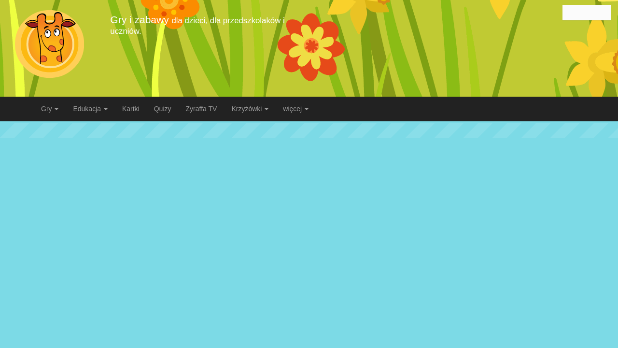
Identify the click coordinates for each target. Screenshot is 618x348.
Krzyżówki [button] (249, 109)
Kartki (131, 109)
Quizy (162, 109)
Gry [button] (49, 109)
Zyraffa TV (201, 109)
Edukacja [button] (90, 109)
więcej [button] (296, 109)
